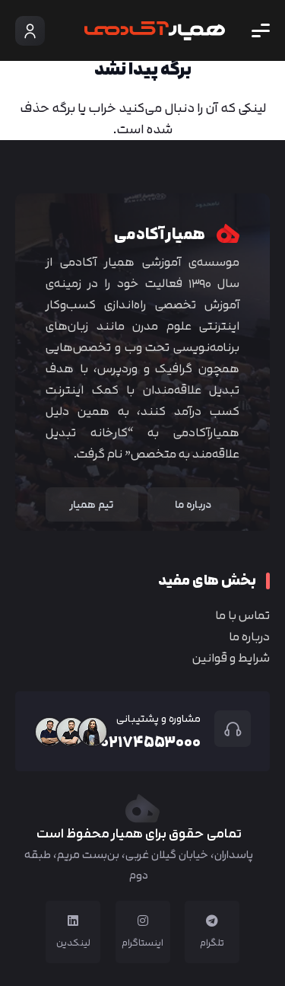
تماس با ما (242, 615)
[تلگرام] (212, 920)
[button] (261, 30)
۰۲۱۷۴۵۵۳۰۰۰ (151, 741)
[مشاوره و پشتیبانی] (226, 728)
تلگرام (212, 942)
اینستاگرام (142, 942)
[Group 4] (154, 30)
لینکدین (73, 942)
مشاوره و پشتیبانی (158, 718)
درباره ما (249, 636)
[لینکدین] (73, 920)
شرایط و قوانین (231, 657)
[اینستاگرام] (143, 920)
